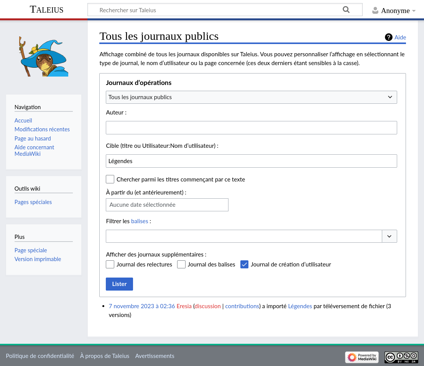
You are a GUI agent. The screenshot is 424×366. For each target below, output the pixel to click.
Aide (400, 37)
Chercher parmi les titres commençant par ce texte (181, 179)
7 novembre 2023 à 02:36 (142, 305)
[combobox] (251, 97)
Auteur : (116, 112)
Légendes (300, 305)
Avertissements (154, 355)
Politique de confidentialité (40, 355)
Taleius (46, 9)
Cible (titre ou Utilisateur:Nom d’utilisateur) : (162, 145)
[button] (389, 236)
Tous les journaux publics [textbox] (140, 96)
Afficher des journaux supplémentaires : (156, 254)
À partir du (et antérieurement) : (146, 192)
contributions (242, 305)
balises (139, 220)
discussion (208, 305)
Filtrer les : (128, 220)
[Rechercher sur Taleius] (225, 9)
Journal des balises (211, 264)
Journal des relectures (144, 264)
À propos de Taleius (105, 355)
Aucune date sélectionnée (142, 204)
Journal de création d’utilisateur (291, 264)
